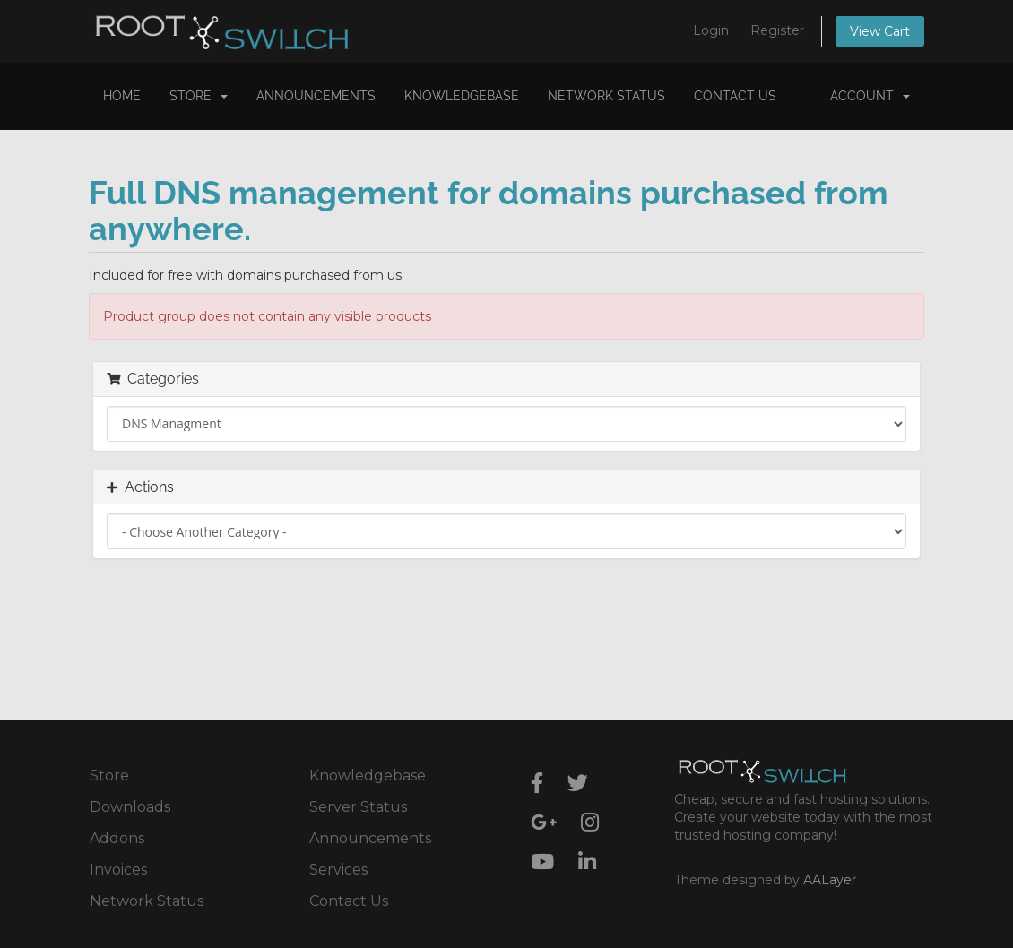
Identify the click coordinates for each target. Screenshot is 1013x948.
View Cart (880, 31)
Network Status (606, 96)
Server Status (358, 806)
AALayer (829, 880)
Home (122, 96)
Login (711, 30)
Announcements (316, 96)
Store (198, 96)
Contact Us (735, 96)
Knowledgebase (461, 96)
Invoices (118, 869)
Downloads (130, 806)
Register (777, 30)
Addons (117, 838)
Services (338, 869)
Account (870, 96)
